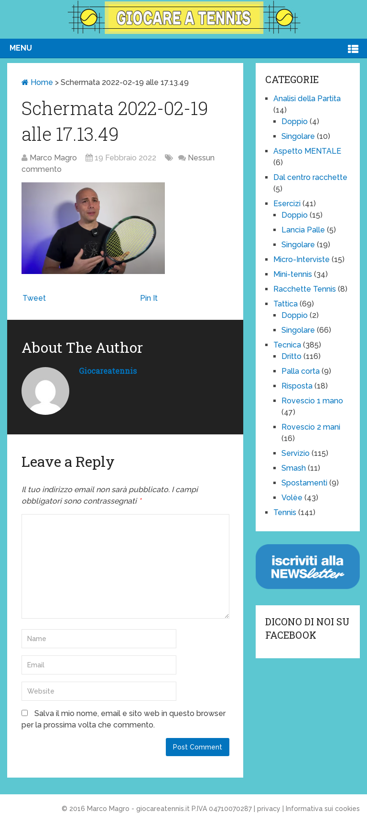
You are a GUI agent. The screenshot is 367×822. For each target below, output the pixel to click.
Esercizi (287, 203)
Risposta (297, 385)
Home (37, 82)
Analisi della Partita (307, 98)
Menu (21, 48)
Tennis (284, 512)
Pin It (149, 298)
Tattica (285, 303)
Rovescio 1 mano (312, 400)
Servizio (295, 453)
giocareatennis (108, 371)
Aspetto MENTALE (307, 151)
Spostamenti (304, 482)
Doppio (294, 121)
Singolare (298, 136)
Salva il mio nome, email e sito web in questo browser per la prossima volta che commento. (124, 719)
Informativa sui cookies (323, 808)
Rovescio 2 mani (310, 427)
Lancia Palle (303, 229)
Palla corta (300, 371)
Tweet (34, 298)
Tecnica (287, 344)
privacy (269, 808)
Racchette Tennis (304, 289)
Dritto (291, 356)
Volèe (291, 497)
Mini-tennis (292, 274)
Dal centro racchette (310, 177)
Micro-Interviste (301, 259)
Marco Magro (53, 157)
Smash (293, 468)
